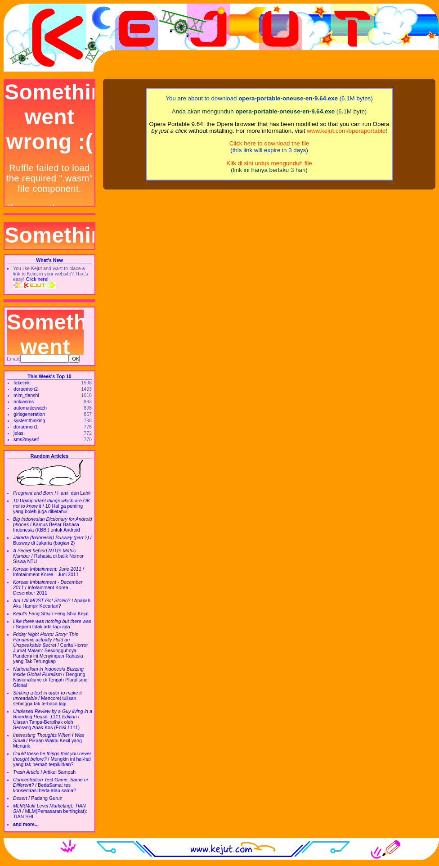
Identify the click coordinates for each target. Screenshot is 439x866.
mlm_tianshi (26, 395)
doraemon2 (25, 389)
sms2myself (26, 439)
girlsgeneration (29, 414)
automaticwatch (30, 407)
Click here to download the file (269, 143)
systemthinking (29, 420)
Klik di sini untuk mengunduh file (269, 163)
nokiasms (23, 401)
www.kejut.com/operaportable (346, 130)
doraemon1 (25, 426)
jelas (18, 433)
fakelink (21, 382)
